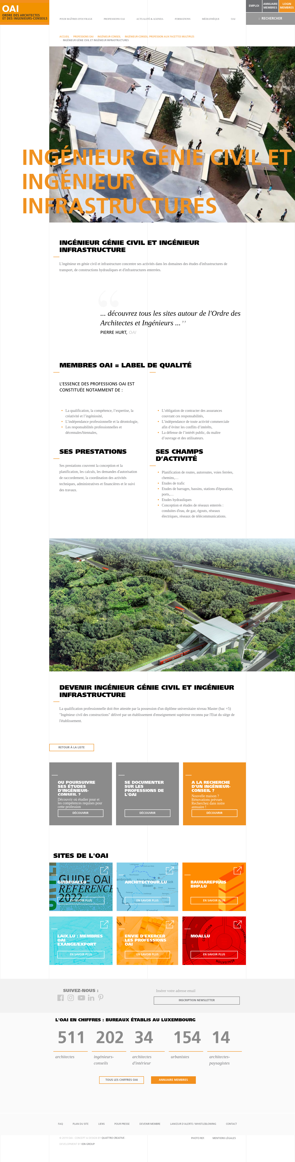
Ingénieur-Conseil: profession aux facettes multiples (159, 37)
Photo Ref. (197, 1138)
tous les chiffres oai (121, 1080)
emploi (254, 6)
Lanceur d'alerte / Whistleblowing (193, 1124)
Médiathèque (210, 19)
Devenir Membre (149, 1124)
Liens (101, 1124)
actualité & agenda (149, 19)
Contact (231, 1124)
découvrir (80, 813)
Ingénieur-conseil (109, 37)
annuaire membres (270, 6)
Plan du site (81, 1124)
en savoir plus (81, 900)
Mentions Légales (224, 1138)
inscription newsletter (197, 1000)
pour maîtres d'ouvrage (76, 19)
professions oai (114, 19)
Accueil (64, 37)
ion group (88, 1144)
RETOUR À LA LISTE (71, 747)
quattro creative (113, 1138)
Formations (183, 19)
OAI (233, 19)
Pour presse (122, 1124)
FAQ (60, 1124)
